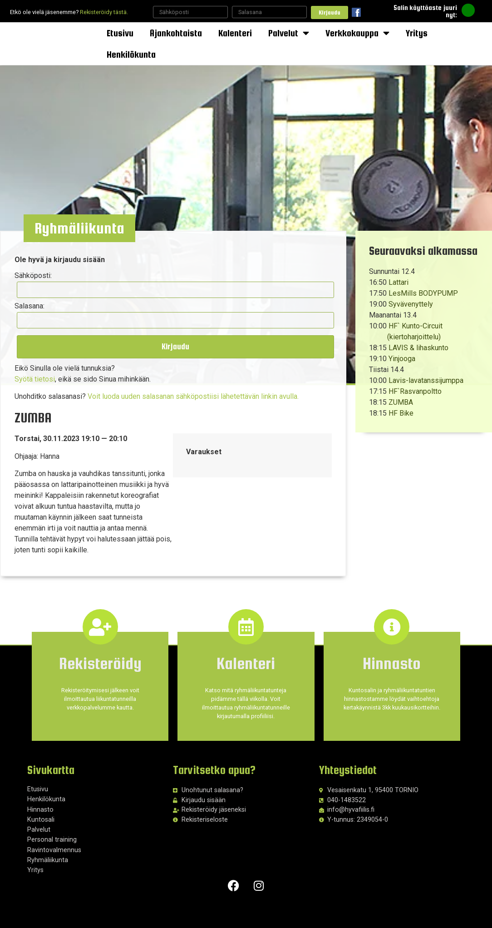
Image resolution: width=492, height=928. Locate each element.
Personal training (52, 835)
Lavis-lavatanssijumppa (426, 380)
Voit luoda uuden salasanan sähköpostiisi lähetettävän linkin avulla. (194, 390)
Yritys (417, 33)
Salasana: (31, 303)
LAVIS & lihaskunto (418, 347)
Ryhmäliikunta (47, 855)
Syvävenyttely (411, 304)
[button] (84, 230)
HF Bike (401, 413)
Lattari (398, 282)
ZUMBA (401, 402)
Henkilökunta (131, 54)
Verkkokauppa (357, 33)
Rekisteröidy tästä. (104, 12)
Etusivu (120, 33)
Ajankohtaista (176, 33)
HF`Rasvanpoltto (415, 391)
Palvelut (288, 33)
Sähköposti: (34, 277)
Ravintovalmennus (54, 845)
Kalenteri (235, 33)
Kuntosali (40, 815)
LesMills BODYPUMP (423, 293)
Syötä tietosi (36, 372)
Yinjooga (402, 358)
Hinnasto (40, 804)
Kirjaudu (329, 12)
